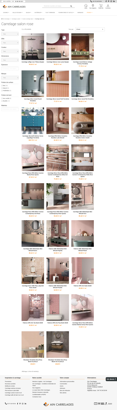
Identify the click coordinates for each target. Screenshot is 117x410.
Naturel (6, 88)
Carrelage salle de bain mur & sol (14, 395)
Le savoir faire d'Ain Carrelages (41, 390)
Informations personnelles (67, 381)
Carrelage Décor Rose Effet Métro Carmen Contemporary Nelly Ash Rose (58, 174)
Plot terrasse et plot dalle (12, 390)
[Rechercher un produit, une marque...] (58, 6)
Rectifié (6, 101)
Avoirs (61, 386)
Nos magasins (36, 388)
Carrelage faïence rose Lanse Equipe (58, 62)
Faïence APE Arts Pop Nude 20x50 (57, 323)
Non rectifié (7, 98)
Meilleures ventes (10, 386)
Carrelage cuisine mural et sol (13, 392)
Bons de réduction (65, 390)
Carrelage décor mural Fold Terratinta (58, 99)
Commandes (63, 383)
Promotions (8, 381)
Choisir (90, 29)
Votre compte (64, 378)
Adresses (62, 388)
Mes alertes (63, 392)
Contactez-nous (36, 397)
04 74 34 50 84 (97, 1)
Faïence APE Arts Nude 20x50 (82, 286)
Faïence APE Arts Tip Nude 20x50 (33, 323)
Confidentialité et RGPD (39, 394)
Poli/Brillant (7, 90)
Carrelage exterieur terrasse (13, 388)
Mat (5, 85)
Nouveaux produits (10, 383)
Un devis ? (111, 379)
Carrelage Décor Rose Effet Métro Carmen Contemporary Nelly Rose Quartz (82, 174)
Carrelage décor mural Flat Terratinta (83, 99)
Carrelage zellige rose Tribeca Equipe (33, 62)
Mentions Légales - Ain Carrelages (42, 381)
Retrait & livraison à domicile (40, 392)
